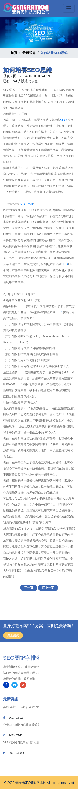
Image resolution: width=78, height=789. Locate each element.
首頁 (14, 53)
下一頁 (28, 588)
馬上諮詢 (13, 635)
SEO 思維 (26, 204)
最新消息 (29, 53)
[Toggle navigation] (69, 8)
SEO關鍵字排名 (22, 658)
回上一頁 (48, 588)
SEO (63, 120)
